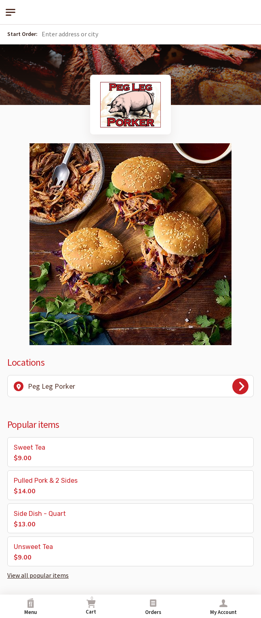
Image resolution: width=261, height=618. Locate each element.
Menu (30, 607)
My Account (223, 607)
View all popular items (38, 575)
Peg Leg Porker (131, 386)
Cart (91, 605)
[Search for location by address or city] (98, 34)
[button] (150, 34)
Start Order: (22, 34)
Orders (153, 607)
